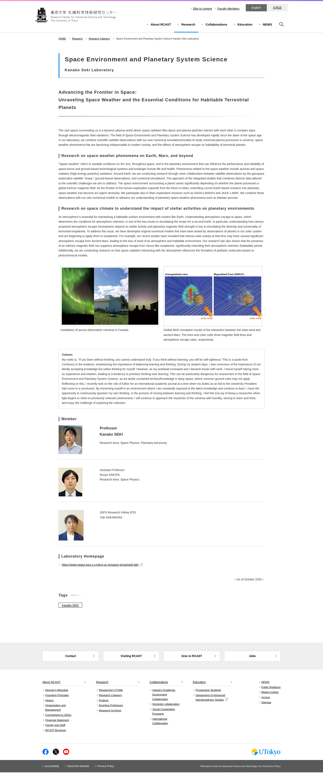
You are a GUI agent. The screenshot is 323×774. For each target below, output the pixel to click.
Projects (104, 702)
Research (188, 24)
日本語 (277, 7)
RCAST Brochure (55, 732)
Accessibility (51, 767)
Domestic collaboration (166, 705)
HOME (62, 38)
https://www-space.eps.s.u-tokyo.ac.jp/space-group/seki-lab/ (102, 564)
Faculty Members (228, 8)
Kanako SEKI (70, 605)
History (49, 702)
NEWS (267, 24)
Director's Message (56, 691)
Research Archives (110, 712)
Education (245, 24)
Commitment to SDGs (58, 716)
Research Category (99, 38)
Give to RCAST (192, 657)
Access (265, 699)
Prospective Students (208, 691)
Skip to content (202, 8)
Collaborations (216, 24)
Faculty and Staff (55, 726)
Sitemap (266, 704)
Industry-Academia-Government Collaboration (164, 696)
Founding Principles (57, 697)
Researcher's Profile (111, 691)
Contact (70, 657)
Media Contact (270, 694)
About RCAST (161, 24)
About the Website (78, 767)
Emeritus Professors (111, 707)
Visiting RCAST (131, 657)
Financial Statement (57, 721)
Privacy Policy (105, 767)
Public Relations (271, 688)
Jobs (252, 657)
